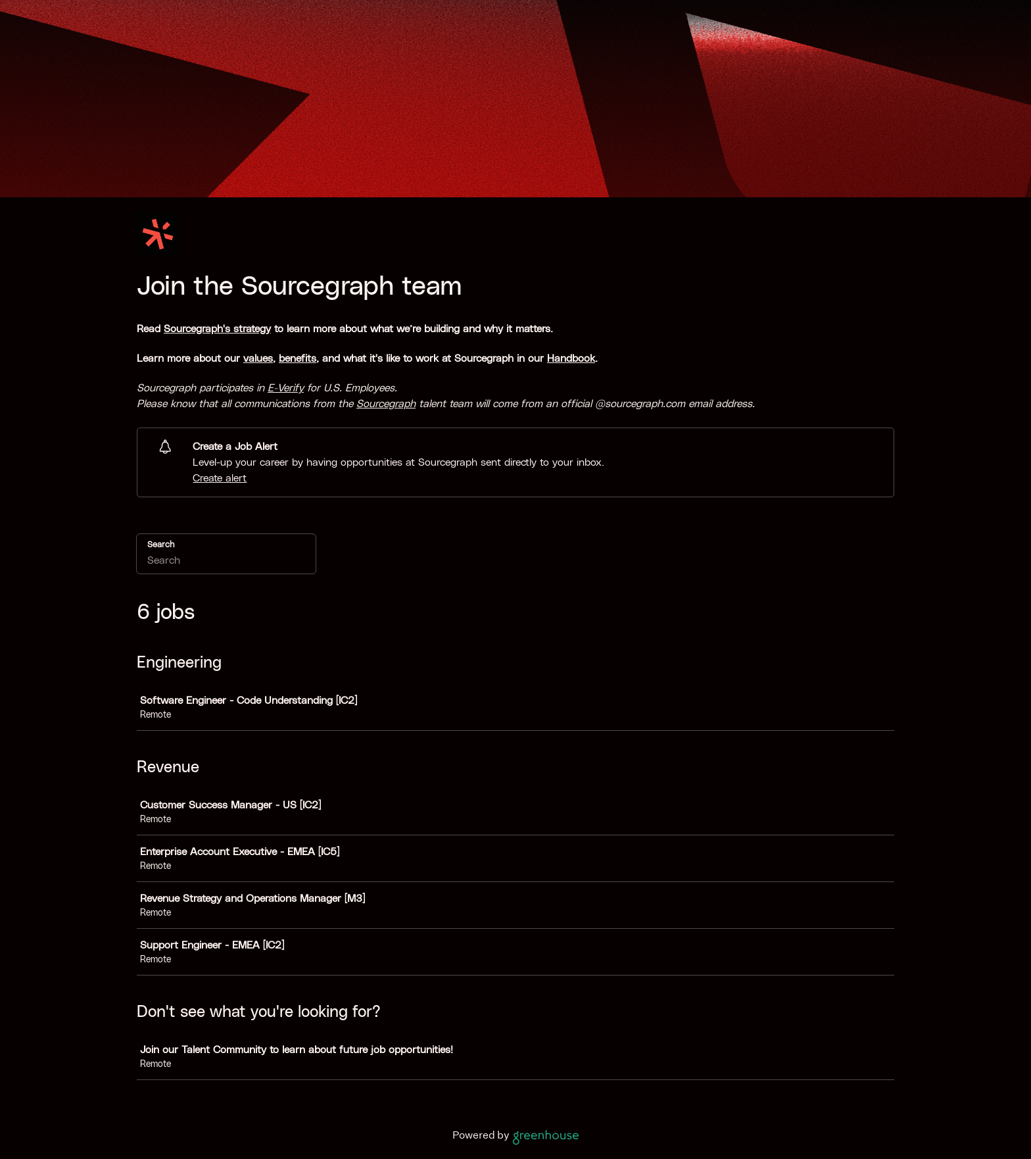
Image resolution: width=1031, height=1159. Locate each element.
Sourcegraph (386, 404)
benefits (297, 358)
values (258, 358)
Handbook (571, 358)
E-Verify (286, 388)
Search (160, 545)
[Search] (226, 562)
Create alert (220, 478)
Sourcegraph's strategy (217, 329)
